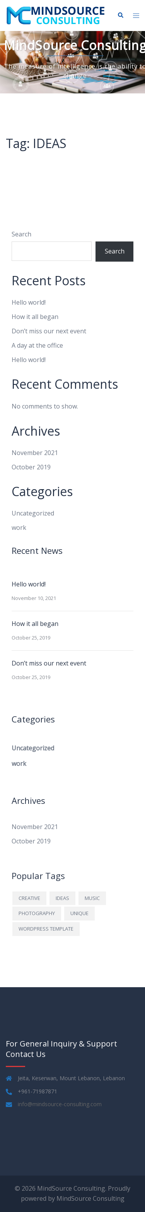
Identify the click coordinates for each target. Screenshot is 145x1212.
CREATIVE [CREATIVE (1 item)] (29, 898)
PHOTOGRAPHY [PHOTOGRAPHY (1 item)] (37, 913)
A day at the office (37, 345)
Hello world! (29, 302)
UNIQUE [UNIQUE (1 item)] (79, 913)
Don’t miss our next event (49, 331)
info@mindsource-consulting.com (60, 1104)
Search (21, 234)
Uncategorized (33, 513)
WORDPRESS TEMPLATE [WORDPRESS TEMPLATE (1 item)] (46, 928)
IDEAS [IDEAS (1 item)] (62, 898)
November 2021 (35, 452)
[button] (120, 15)
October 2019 (31, 467)
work (19, 527)
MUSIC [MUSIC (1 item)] (92, 898)
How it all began (35, 316)
